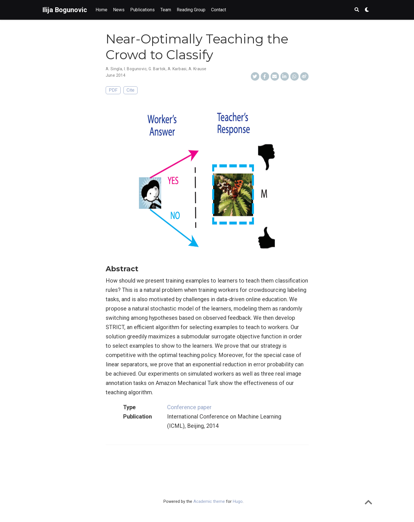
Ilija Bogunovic (64, 10)
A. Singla (114, 69)
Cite (130, 90)
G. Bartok (157, 69)
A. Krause (198, 69)
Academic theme (209, 501)
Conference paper (189, 407)
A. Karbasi (177, 69)
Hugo (238, 501)
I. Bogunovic (135, 69)
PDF (113, 90)
